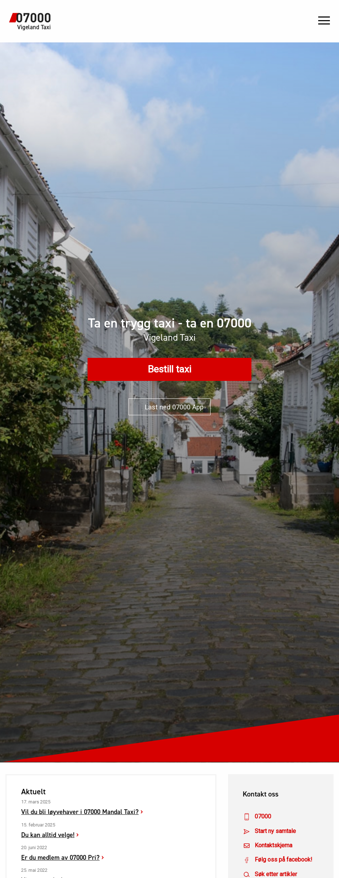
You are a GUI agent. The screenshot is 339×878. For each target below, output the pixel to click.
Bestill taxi (169, 369)
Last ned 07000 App (169, 407)
